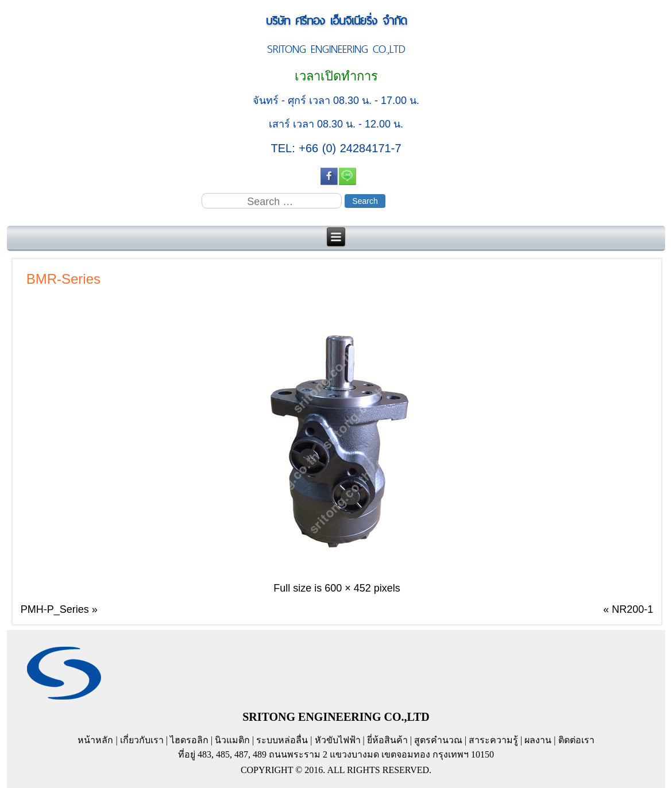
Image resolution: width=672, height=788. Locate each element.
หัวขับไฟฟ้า (338, 740)
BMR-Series (63, 279)
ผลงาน (537, 740)
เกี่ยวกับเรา (142, 740)
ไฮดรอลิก (189, 740)
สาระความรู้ (493, 740)
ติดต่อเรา (576, 740)
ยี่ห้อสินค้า (387, 740)
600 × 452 (348, 588)
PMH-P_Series (55, 609)
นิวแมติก (232, 740)
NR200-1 (632, 609)
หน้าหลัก (95, 740)
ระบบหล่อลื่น (282, 740)
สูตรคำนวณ (438, 740)
